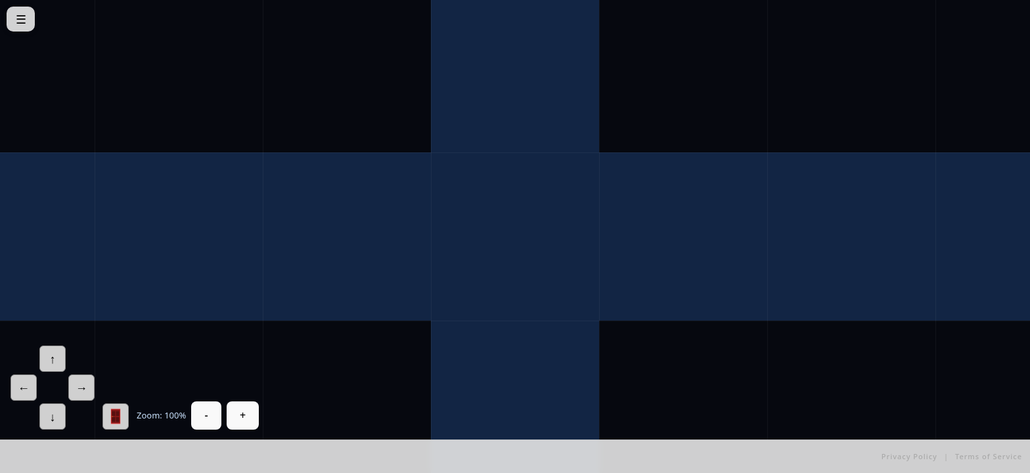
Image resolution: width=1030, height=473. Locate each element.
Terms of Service (988, 456)
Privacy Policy (909, 456)
